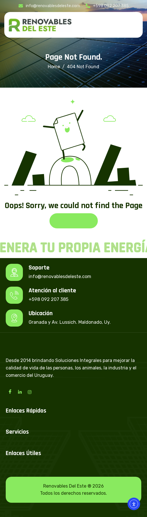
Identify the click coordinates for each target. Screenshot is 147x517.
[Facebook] (10, 391)
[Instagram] (29, 391)
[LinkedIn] (19, 391)
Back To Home (74, 221)
